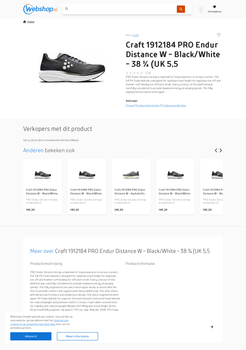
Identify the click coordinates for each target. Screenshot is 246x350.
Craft (135, 35)
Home (28, 21)
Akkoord (31, 336)
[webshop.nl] (40, 9)
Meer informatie (77, 336)
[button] (72, 67)
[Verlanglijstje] (214, 9)
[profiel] (201, 9)
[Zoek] (181, 9)
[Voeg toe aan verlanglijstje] (218, 35)
